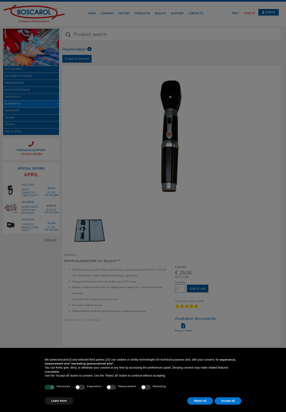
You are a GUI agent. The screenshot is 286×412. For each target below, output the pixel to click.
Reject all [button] (200, 400)
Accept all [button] (228, 400)
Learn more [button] (59, 400)
